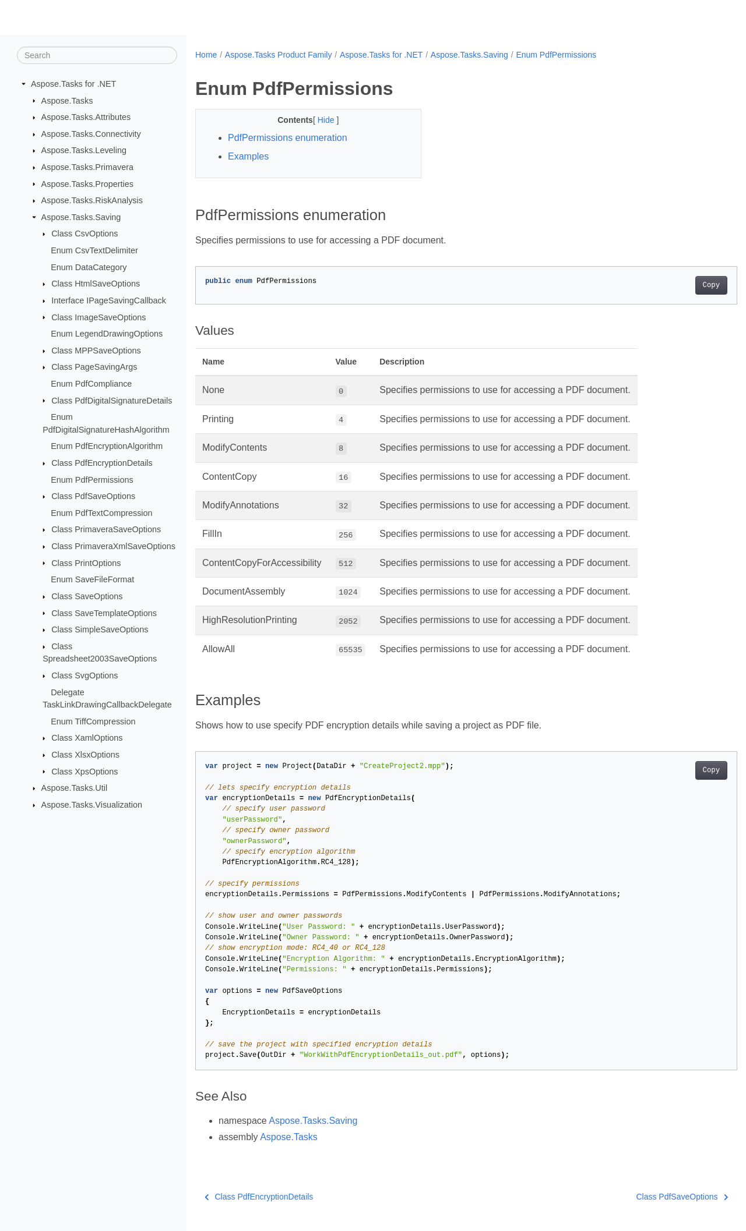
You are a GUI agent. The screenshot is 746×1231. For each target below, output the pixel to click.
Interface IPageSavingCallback (108, 300)
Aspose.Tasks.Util (74, 788)
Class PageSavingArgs (94, 367)
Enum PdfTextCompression (101, 513)
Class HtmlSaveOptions (95, 283)
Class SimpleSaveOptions (99, 629)
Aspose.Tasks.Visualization (91, 804)
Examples (248, 156)
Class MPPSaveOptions (96, 350)
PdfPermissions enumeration (287, 138)
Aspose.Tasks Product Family (278, 54)
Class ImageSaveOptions (98, 316)
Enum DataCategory (88, 267)
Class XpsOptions (84, 771)
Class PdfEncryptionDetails (102, 463)
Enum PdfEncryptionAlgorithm (107, 446)
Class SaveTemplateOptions (104, 612)
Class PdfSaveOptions (93, 496)
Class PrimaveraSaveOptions (106, 529)
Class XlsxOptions (85, 754)
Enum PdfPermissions (92, 479)
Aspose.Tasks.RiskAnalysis (92, 200)
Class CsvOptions (84, 233)
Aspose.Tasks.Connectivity (91, 134)
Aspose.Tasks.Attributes (86, 117)
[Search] (97, 55)
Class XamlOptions (86, 737)
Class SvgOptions (84, 675)
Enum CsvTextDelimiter (94, 250)
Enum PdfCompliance (91, 383)
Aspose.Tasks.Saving (81, 217)
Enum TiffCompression (93, 721)
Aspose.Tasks (67, 100)
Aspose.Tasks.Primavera (87, 167)
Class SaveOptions (86, 596)
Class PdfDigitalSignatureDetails (111, 400)
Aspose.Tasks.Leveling (83, 150)
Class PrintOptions (86, 562)
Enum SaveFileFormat (92, 579)
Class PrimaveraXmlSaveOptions (113, 546)
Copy (673, 285)
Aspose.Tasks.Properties (87, 183)
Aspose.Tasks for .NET (73, 84)
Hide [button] (319, 120)
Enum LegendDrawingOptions (107, 333)
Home (206, 54)
